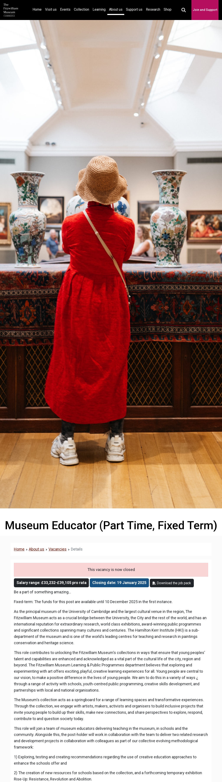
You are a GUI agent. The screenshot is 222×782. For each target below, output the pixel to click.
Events (65, 9)
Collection (81, 9)
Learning (99, 9)
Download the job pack (172, 583)
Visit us (51, 9)
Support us (134, 9)
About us (115, 9)
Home (38, 9)
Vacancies (58, 549)
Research (153, 9)
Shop (167, 9)
